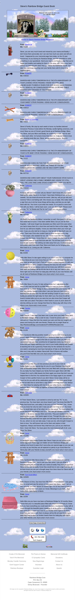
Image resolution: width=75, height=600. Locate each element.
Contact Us (59, 561)
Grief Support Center (17, 565)
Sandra (27, 308)
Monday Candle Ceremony (17, 561)
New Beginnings (38, 561)
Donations (59, 557)
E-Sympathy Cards (38, 557)
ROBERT (28, 73)
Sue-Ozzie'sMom (31, 475)
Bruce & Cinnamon (31, 119)
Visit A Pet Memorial (17, 557)
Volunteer (38, 565)
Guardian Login (38, 568)
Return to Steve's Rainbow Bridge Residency (37, 39)
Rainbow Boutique (16, 568)
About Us (59, 565)
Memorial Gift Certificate (59, 554)
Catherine (28, 186)
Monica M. (28, 44)
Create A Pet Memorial (17, 554)
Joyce (27, 250)
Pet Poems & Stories (38, 554)
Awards (59, 568)
